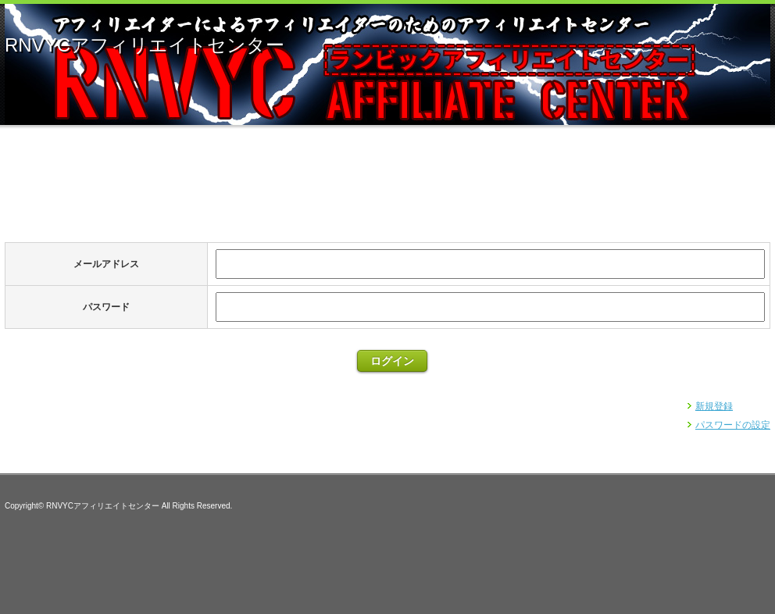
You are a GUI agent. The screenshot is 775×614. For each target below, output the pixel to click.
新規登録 (714, 406)
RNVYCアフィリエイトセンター (144, 44)
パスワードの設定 (732, 424)
